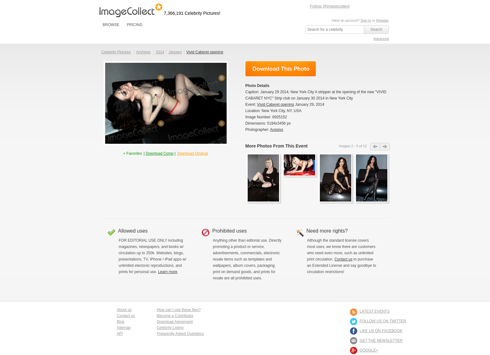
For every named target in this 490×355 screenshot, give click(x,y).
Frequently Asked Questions (180, 333)
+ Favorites (133, 153)
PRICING (135, 25)
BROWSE (111, 25)
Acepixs (276, 129)
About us (124, 310)
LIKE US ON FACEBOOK (381, 331)
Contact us (343, 259)
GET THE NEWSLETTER (381, 340)
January (175, 52)
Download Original (192, 153)
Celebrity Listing (170, 327)
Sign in (365, 20)
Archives (143, 52)
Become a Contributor (175, 316)
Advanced (381, 38)
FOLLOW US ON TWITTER (383, 321)
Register (382, 20)
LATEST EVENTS (375, 311)
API (120, 333)
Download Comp (160, 153)
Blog (120, 322)
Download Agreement (175, 322)
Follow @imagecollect (330, 6)
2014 (160, 52)
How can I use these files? (179, 310)
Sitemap (124, 327)
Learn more (167, 272)
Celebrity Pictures (116, 52)
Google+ (369, 350)
